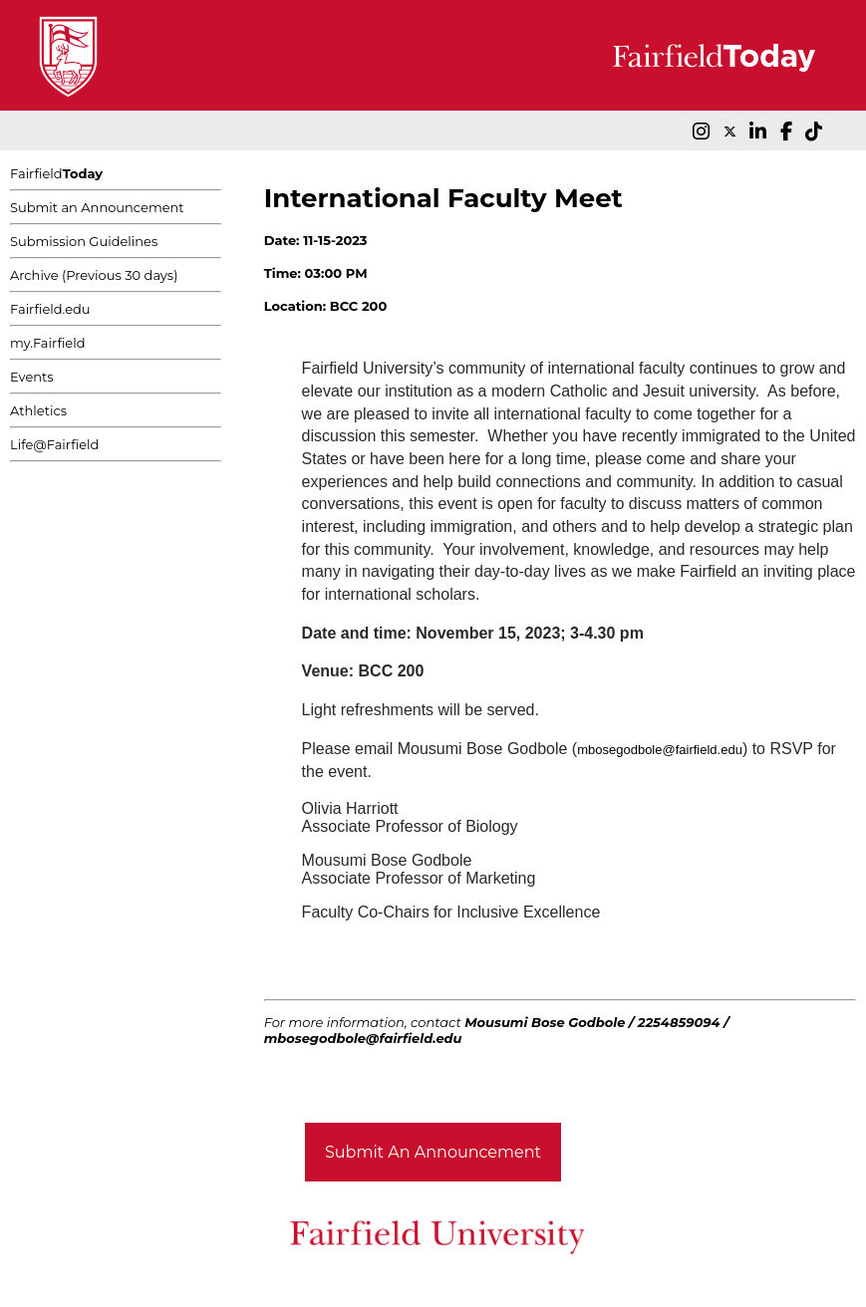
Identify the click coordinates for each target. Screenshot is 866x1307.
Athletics (38, 410)
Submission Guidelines (83, 241)
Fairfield (56, 173)
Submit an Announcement (97, 207)
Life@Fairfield (54, 444)
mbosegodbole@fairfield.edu (659, 749)
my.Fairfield (48, 343)
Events (32, 377)
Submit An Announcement (433, 1152)
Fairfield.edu (50, 309)
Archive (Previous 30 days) (93, 275)
